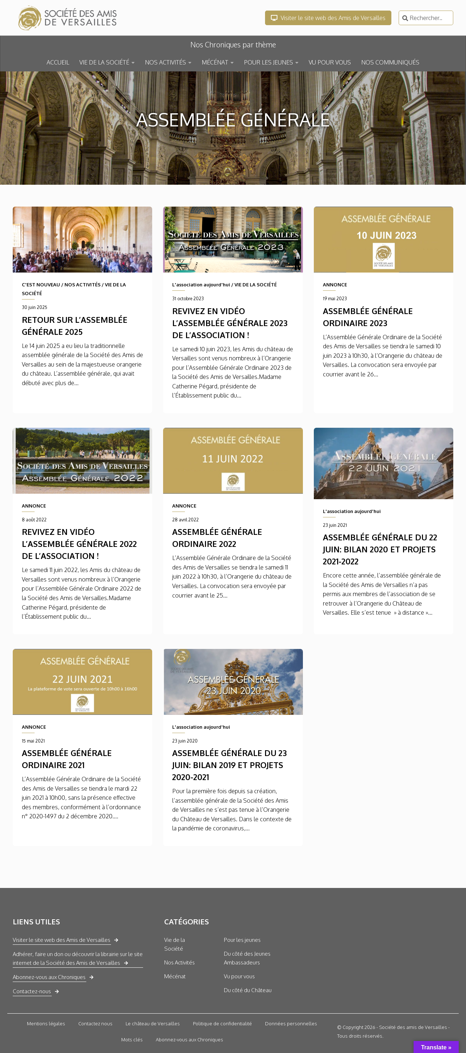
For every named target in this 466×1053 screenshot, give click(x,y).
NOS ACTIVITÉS (165, 62)
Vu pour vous (239, 976)
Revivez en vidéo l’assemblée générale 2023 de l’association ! (230, 323)
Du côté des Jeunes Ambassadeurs (247, 958)
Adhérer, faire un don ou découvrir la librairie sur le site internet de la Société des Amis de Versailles (78, 958)
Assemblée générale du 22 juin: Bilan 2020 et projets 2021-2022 (380, 549)
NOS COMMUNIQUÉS (390, 62)
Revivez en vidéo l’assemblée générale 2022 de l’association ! (79, 543)
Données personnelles (291, 1023)
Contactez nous (95, 1023)
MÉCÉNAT (215, 62)
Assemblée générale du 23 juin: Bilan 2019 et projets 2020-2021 (229, 765)
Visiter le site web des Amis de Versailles (328, 17)
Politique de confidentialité (222, 1023)
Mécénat (175, 976)
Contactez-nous (32, 991)
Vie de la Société (174, 944)
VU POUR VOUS (330, 62)
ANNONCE (335, 284)
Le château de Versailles (153, 1023)
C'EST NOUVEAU (41, 284)
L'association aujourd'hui (201, 284)
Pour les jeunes (242, 939)
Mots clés (132, 1039)
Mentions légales (46, 1023)
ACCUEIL (58, 62)
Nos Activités (179, 962)
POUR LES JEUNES (268, 62)
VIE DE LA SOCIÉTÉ (104, 62)
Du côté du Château (248, 990)
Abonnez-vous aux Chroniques (49, 977)
